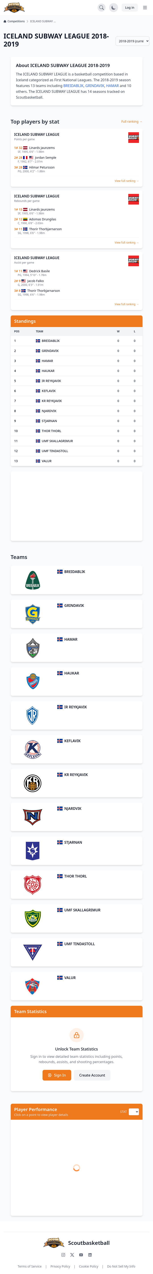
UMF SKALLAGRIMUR (82, 910)
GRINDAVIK (94, 85)
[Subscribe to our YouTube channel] (81, 1255)
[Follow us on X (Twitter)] (72, 1255)
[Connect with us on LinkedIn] (90, 1255)
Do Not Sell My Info (121, 1266)
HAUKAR (71, 673)
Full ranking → (132, 121)
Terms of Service (30, 1266)
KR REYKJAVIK (76, 774)
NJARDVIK (73, 808)
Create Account (92, 1075)
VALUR (70, 977)
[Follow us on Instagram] (63, 1255)
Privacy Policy (60, 1266)
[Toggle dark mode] (113, 7)
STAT (123, 1111)
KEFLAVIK (72, 741)
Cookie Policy (88, 1266)
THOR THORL (75, 876)
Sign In (57, 1075)
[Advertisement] (76, 506)
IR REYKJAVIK (75, 707)
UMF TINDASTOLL (79, 944)
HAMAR (112, 85)
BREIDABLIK (73, 85)
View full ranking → (127, 181)
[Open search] (102, 8)
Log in (129, 7)
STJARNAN (73, 842)
